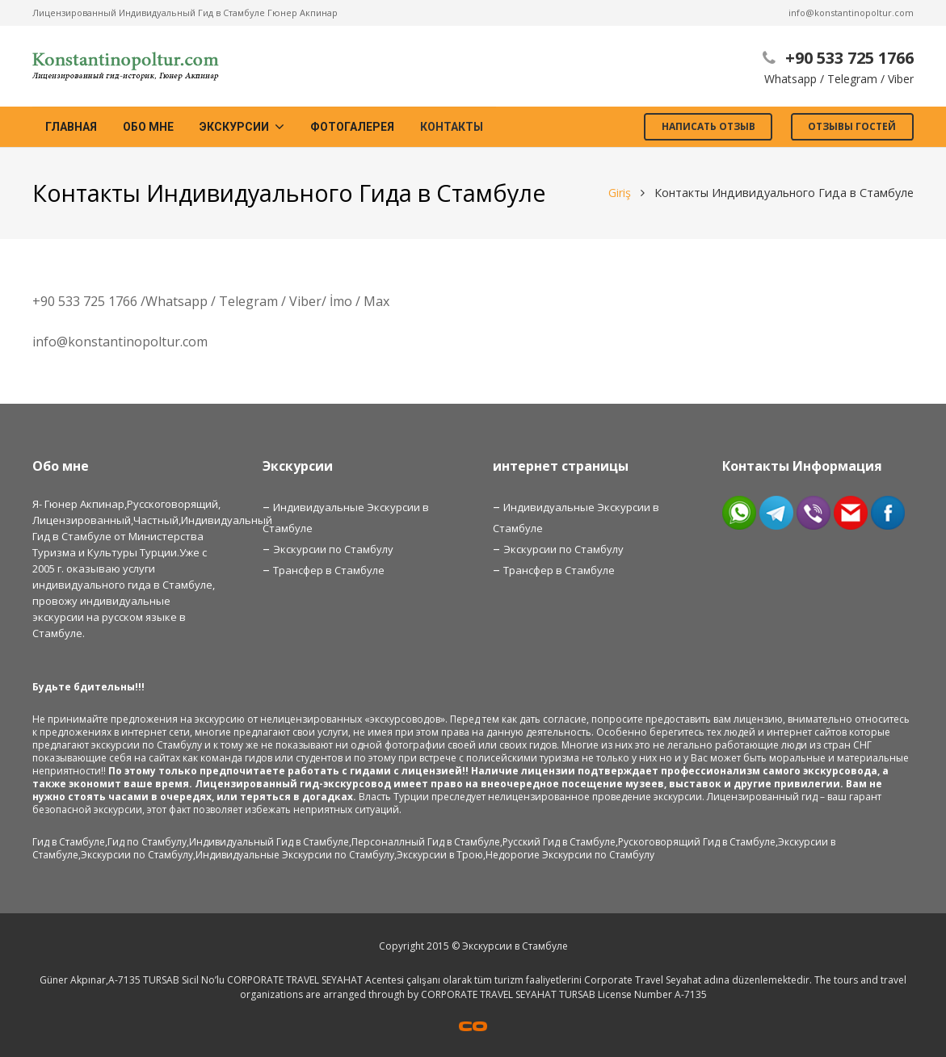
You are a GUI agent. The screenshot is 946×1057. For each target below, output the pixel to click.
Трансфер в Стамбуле (329, 570)
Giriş (619, 192)
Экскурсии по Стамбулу (333, 549)
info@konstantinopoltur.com (851, 12)
